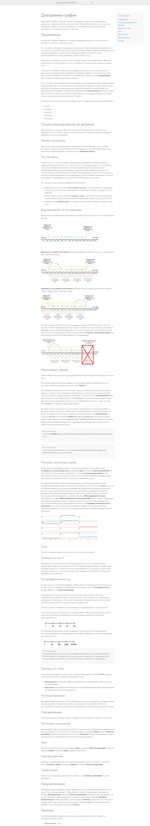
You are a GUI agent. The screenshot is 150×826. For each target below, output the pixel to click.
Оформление (123, 34)
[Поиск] (92, 3)
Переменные (122, 19)
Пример (121, 41)
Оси (119, 31)
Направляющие (123, 38)
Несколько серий (124, 28)
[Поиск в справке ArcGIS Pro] (73, 2)
